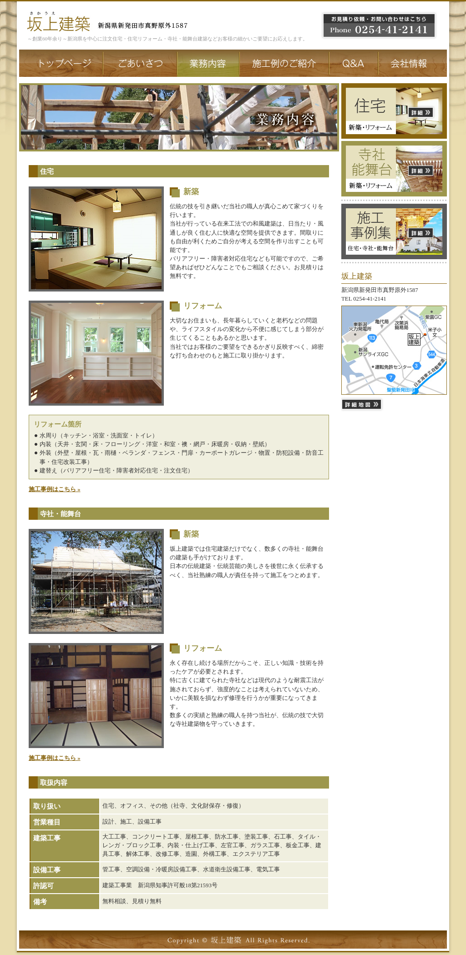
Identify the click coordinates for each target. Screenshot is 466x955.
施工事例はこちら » (55, 489)
